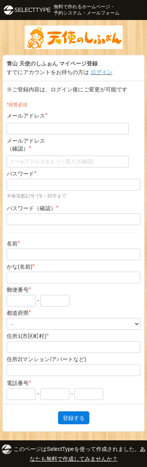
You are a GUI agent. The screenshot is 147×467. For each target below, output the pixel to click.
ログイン (102, 72)
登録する (73, 417)
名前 (13, 243)
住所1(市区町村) (28, 336)
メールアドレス (27, 115)
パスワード (21, 173)
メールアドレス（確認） (26, 145)
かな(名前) (21, 266)
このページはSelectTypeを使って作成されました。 (73, 453)
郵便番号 (19, 289)
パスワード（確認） (32, 208)
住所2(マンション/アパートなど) (46, 359)
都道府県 (19, 312)
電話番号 (19, 383)
